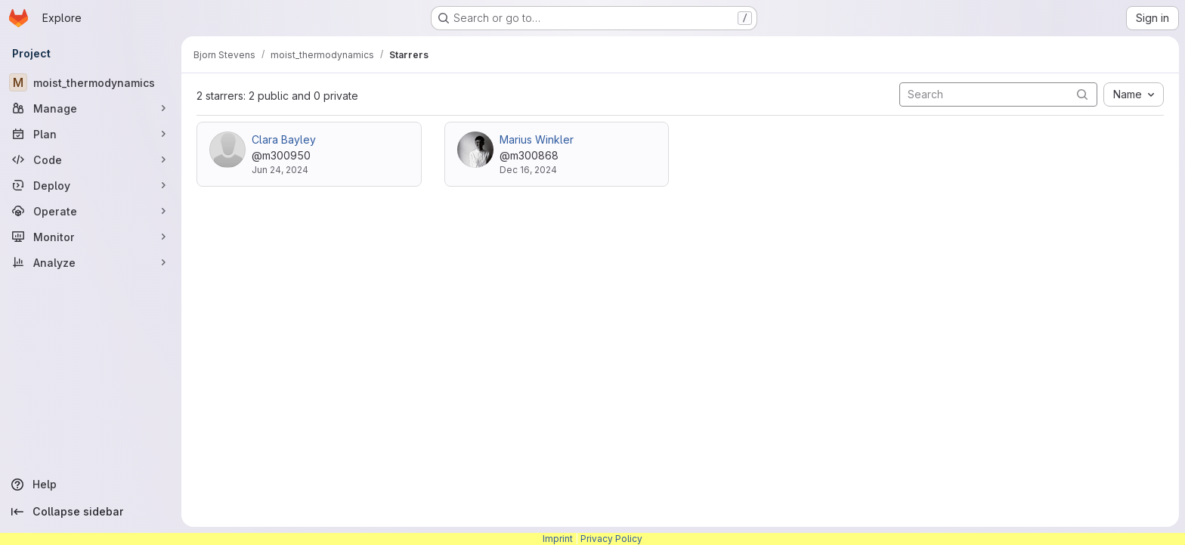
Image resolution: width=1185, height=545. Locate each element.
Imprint (558, 538)
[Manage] (90, 108)
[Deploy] (90, 185)
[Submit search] (1082, 94)
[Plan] (90, 134)
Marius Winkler (537, 139)
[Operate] (90, 211)
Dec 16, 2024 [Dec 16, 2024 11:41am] (528, 169)
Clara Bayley (284, 139)
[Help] (90, 484)
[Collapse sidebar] (90, 512)
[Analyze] (90, 262)
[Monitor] (90, 237)
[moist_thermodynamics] (90, 82)
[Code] (90, 159)
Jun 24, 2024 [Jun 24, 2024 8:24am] (280, 169)
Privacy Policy (611, 538)
